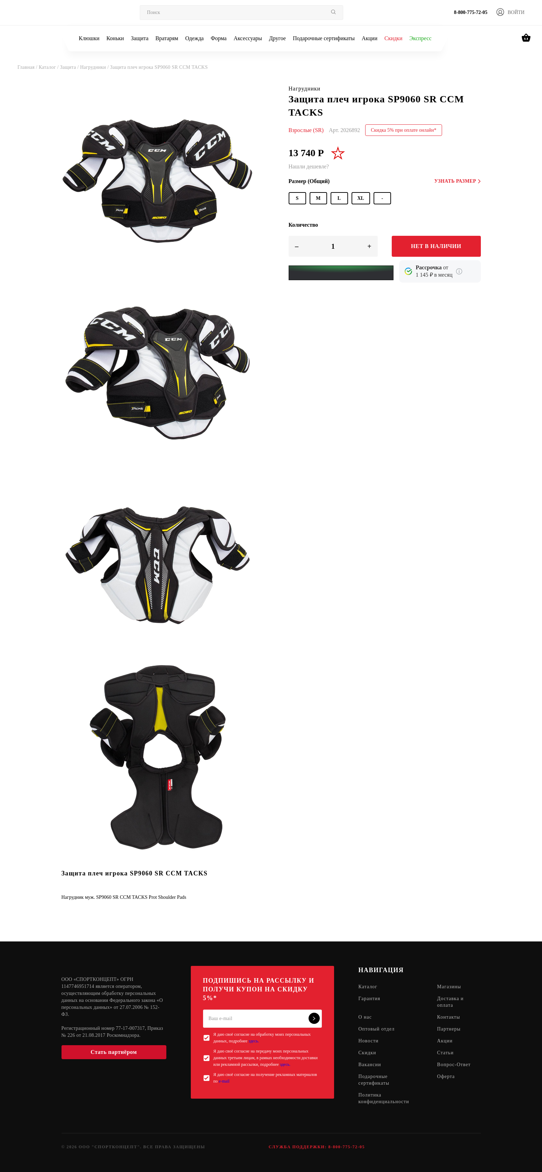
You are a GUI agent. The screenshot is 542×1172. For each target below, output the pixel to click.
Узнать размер (457, 181)
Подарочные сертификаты (324, 38)
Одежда (194, 38)
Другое (277, 38)
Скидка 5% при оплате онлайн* (403, 130)
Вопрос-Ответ (454, 1064)
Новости (369, 1040)
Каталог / (49, 67)
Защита (140, 38)
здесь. (253, 1041)
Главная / (28, 67)
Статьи (445, 1052)
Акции (369, 38)
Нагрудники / (95, 67)
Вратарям (167, 38)
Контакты (448, 1017)
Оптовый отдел (377, 1029)
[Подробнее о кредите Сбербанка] (459, 271)
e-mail (224, 1081)
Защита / (70, 67)
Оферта (446, 1076)
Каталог (368, 986)
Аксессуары (247, 38)
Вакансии (370, 1064)
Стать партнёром (114, 1052)
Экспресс (420, 38)
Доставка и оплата (450, 1002)
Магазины (449, 986)
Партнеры (449, 1029)
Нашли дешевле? (309, 166)
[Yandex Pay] (341, 272)
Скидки (393, 38)
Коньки (115, 38)
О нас (365, 1017)
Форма (219, 38)
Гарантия (370, 998)
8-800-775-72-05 (470, 12)
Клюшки (89, 38)
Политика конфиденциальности (384, 1098)
